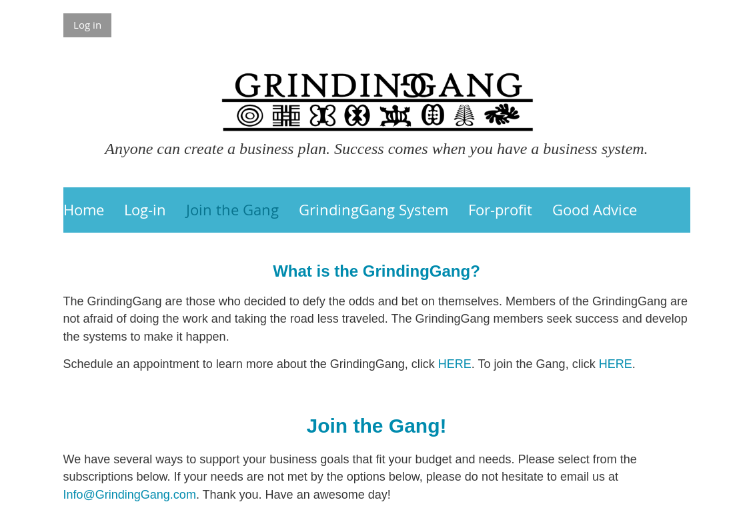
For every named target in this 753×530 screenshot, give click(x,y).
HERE (455, 364)
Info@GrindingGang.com (129, 494)
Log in (87, 24)
